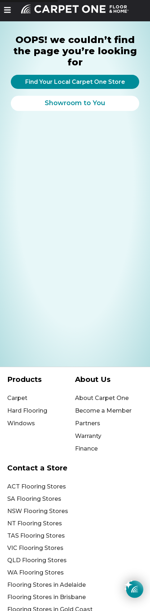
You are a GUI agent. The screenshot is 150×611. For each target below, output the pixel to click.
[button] (7, 10)
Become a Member (103, 410)
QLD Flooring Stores (37, 560)
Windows (21, 423)
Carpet (17, 398)
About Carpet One (102, 398)
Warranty (88, 436)
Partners (87, 423)
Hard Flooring (27, 410)
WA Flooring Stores (35, 572)
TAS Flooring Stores (36, 535)
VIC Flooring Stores (35, 548)
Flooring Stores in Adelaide (46, 584)
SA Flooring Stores (34, 498)
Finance (86, 448)
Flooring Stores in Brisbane (46, 597)
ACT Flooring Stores (36, 486)
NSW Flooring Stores (37, 511)
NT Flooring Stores (34, 523)
